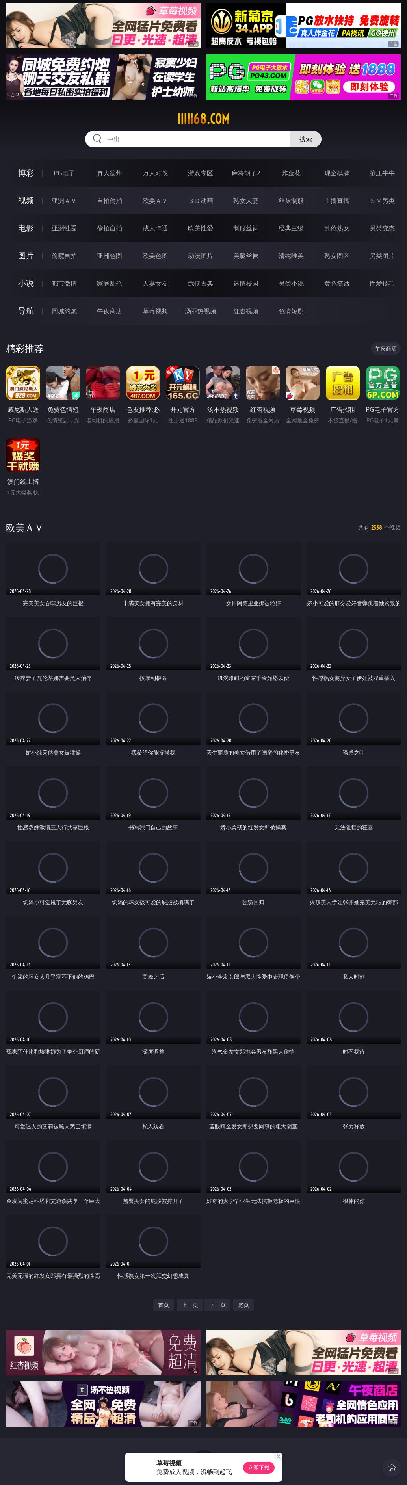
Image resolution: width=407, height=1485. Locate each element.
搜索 (305, 139)
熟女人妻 (245, 200)
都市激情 (64, 283)
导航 (26, 310)
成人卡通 (155, 228)
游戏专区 (200, 173)
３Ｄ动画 (200, 200)
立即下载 (259, 1467)
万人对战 (155, 173)
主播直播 (336, 200)
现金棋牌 (336, 173)
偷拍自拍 (109, 228)
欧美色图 (155, 255)
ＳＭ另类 (382, 200)
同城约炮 (64, 311)
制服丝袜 (245, 228)
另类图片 (382, 255)
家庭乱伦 (109, 283)
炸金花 (291, 173)
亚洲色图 (109, 255)
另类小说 (291, 283)
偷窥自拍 (64, 255)
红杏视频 (245, 311)
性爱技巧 (382, 283)
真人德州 (109, 173)
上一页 (190, 1304)
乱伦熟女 (336, 228)
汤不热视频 (200, 311)
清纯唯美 (291, 255)
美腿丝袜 (245, 255)
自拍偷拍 (109, 200)
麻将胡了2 (246, 173)
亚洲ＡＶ (64, 200)
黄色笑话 (336, 283)
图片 (26, 255)
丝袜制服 (291, 200)
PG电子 (64, 173)
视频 (26, 200)
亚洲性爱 (64, 228)
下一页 (217, 1304)
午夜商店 (109, 311)
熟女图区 (336, 255)
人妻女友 (155, 283)
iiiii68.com (203, 119)
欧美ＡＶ (155, 200)
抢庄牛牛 (382, 173)
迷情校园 (245, 283)
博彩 (26, 172)
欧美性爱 (200, 228)
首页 (163, 1304)
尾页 (243, 1304)
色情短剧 (291, 311)
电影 (26, 228)
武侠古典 (200, 283)
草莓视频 (155, 311)
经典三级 (291, 228)
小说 (26, 283)
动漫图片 (200, 255)
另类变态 (382, 228)
